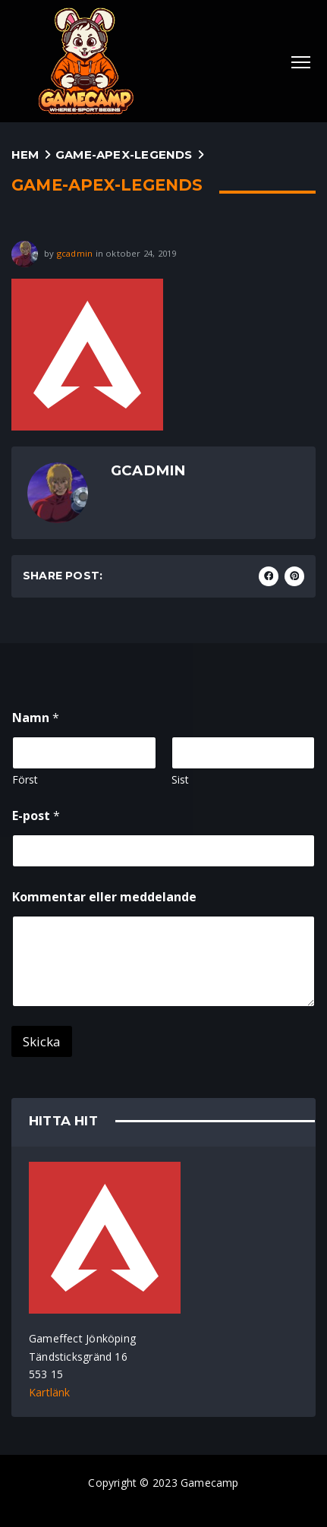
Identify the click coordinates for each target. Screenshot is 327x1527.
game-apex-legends (124, 154)
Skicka (42, 1041)
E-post (36, 816)
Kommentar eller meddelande (104, 897)
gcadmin (75, 252)
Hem (25, 154)
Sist (180, 779)
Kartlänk (50, 1392)
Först (25, 779)
